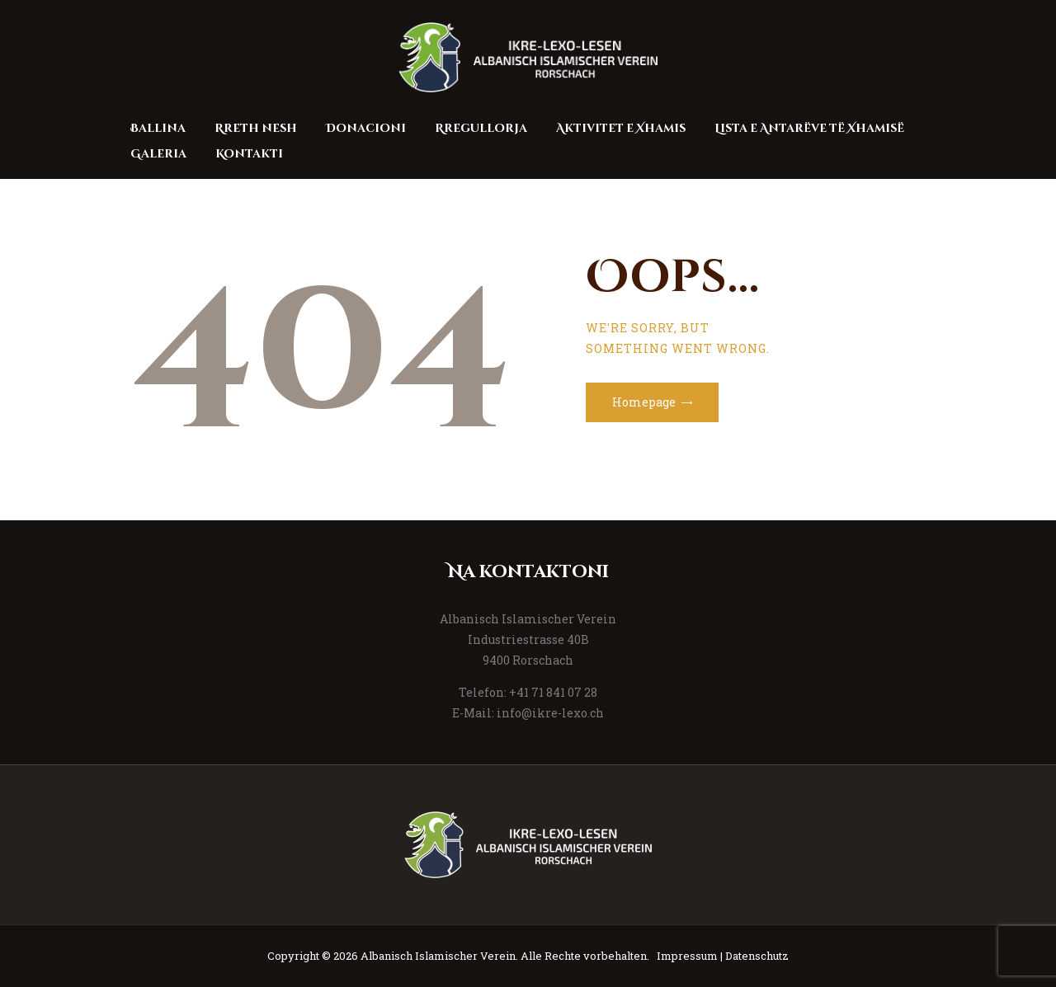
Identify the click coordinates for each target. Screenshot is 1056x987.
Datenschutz (757, 955)
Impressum (687, 955)
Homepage (644, 402)
